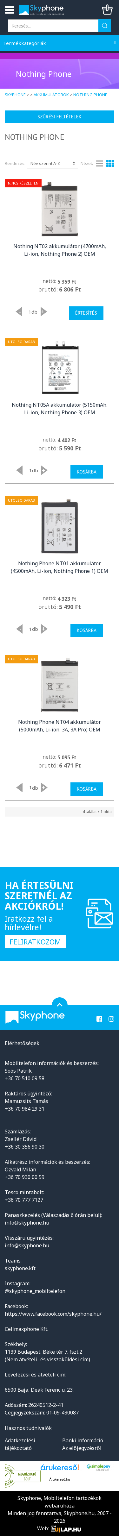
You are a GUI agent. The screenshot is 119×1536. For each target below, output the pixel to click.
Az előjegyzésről (82, 1448)
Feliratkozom (35, 941)
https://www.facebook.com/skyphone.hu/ (53, 1313)
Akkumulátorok (51, 94)
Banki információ (82, 1440)
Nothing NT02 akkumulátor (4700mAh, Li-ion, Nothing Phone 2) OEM (59, 250)
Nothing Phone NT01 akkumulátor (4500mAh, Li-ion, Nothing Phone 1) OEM (59, 567)
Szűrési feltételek (59, 117)
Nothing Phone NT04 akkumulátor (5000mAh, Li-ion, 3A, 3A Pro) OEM (59, 725)
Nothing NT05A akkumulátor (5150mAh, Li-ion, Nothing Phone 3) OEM (60, 408)
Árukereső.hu (59, 1479)
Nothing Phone (90, 94)
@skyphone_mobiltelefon (35, 1291)
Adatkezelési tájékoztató (20, 1444)
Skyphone (15, 94)
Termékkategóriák (24, 43)
